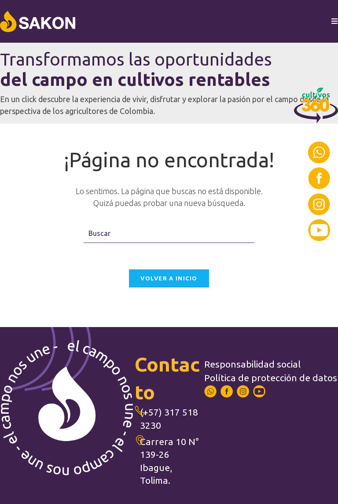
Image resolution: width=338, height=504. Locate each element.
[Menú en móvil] (334, 21)
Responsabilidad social (252, 364)
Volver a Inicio (169, 278)
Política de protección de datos (270, 377)
